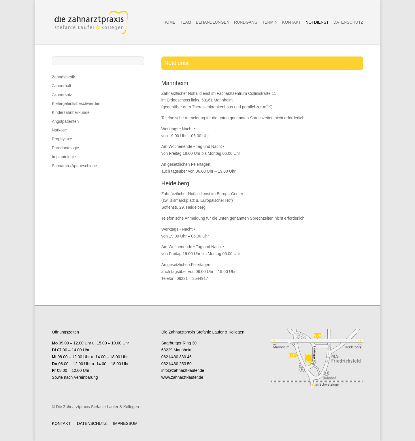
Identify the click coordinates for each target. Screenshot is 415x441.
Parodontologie (65, 148)
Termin (270, 22)
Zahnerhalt (61, 85)
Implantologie (64, 156)
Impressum (125, 423)
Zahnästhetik (63, 77)
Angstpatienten (65, 121)
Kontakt (291, 22)
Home (169, 22)
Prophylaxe (62, 139)
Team (185, 22)
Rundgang (246, 22)
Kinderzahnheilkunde (71, 112)
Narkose (59, 130)
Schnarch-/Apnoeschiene (74, 165)
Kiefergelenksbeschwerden (76, 103)
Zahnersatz (62, 94)
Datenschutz (348, 22)
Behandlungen (212, 22)
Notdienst (317, 22)
